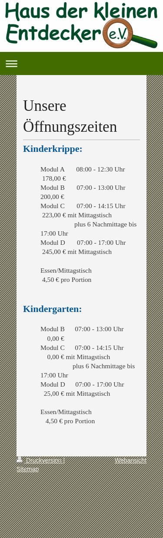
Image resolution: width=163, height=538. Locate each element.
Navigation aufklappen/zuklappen (81, 63)
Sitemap (28, 469)
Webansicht (130, 460)
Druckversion (40, 460)
